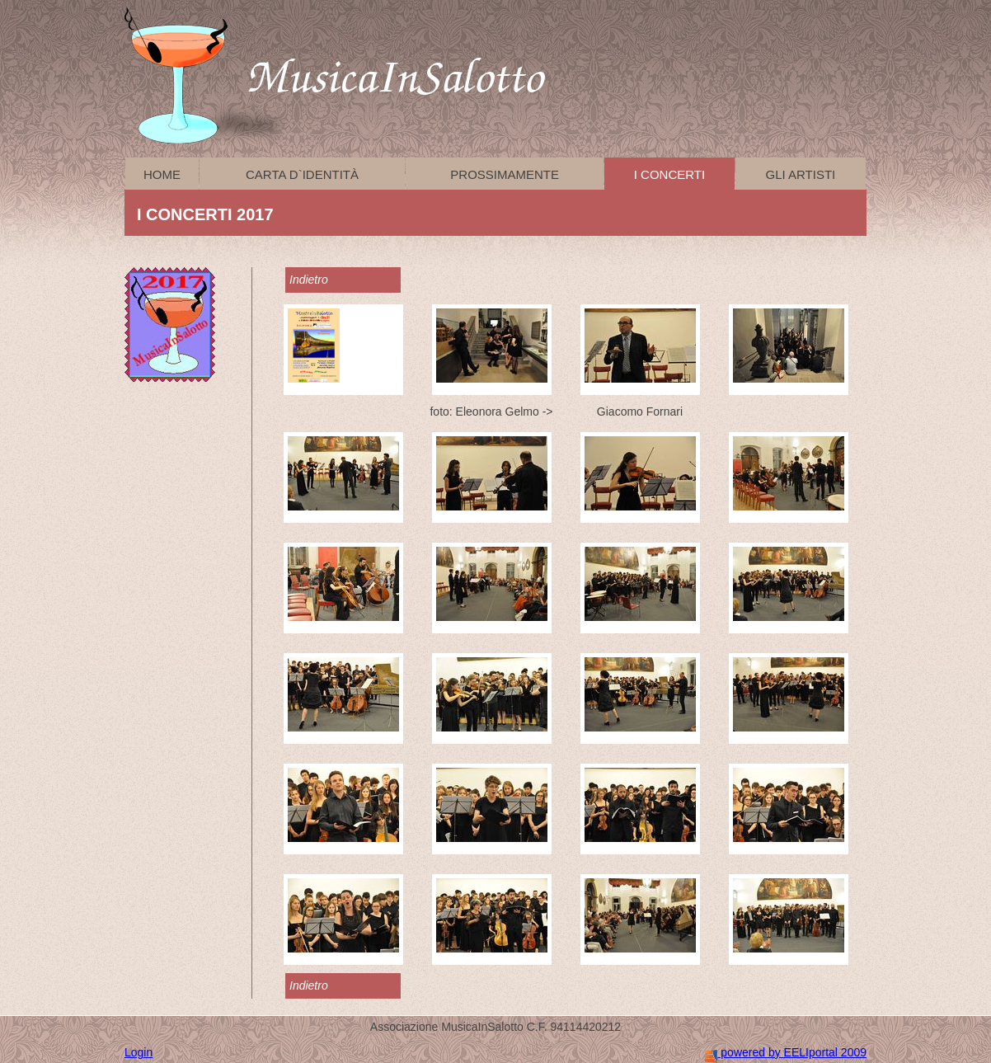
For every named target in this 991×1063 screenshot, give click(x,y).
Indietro (308, 279)
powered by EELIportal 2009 (786, 1052)
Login (138, 1052)
